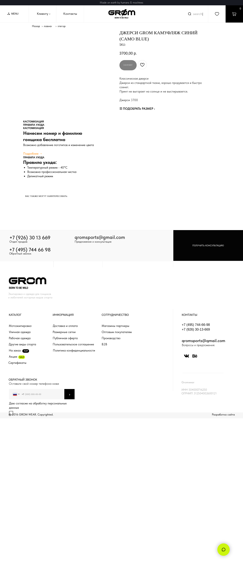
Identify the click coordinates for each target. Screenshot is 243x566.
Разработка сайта (223, 414)
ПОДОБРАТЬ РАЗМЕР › (139, 109)
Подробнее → (32, 153)
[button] (208, 245)
